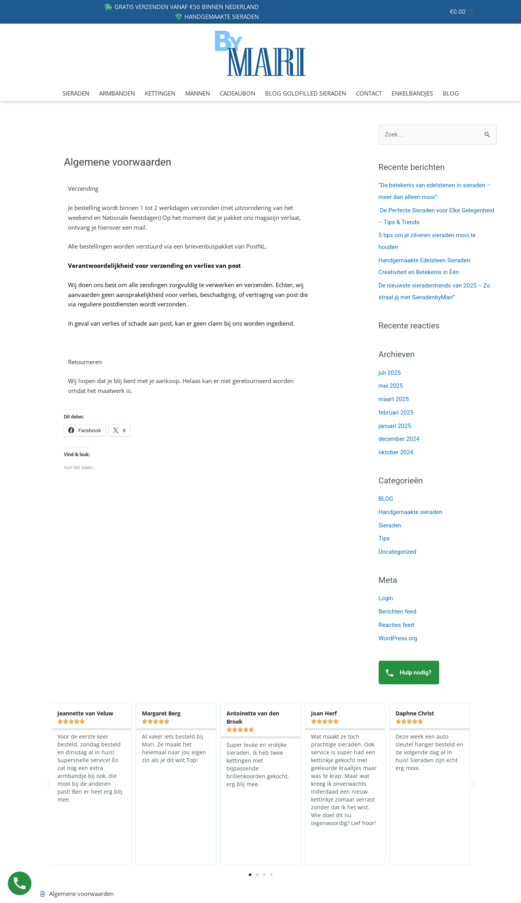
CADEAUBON (237, 93)
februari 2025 (396, 412)
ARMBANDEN (117, 93)
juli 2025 (390, 372)
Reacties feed (396, 624)
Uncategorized (397, 551)
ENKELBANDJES (412, 93)
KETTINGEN (160, 93)
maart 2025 (394, 399)
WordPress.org (398, 638)
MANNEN (197, 93)
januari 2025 (395, 425)
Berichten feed (397, 611)
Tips (384, 538)
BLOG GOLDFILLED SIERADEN (305, 93)
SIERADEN (76, 93)
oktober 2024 (396, 452)
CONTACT (369, 93)
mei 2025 (391, 385)
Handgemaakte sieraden (411, 512)
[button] (48, 784)
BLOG (451, 93)
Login (386, 598)
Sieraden (390, 525)
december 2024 (399, 438)
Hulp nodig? (406, 672)
